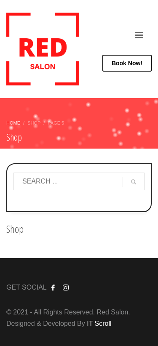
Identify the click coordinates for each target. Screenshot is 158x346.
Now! (127, 63)
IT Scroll (99, 323)
